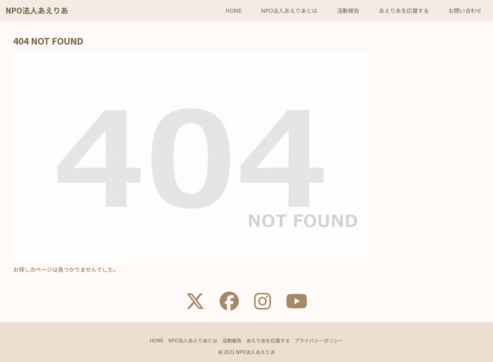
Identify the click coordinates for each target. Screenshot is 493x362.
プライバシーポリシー (324, 340)
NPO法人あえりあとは (190, 340)
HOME (151, 340)
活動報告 (232, 340)
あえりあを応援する (271, 340)
